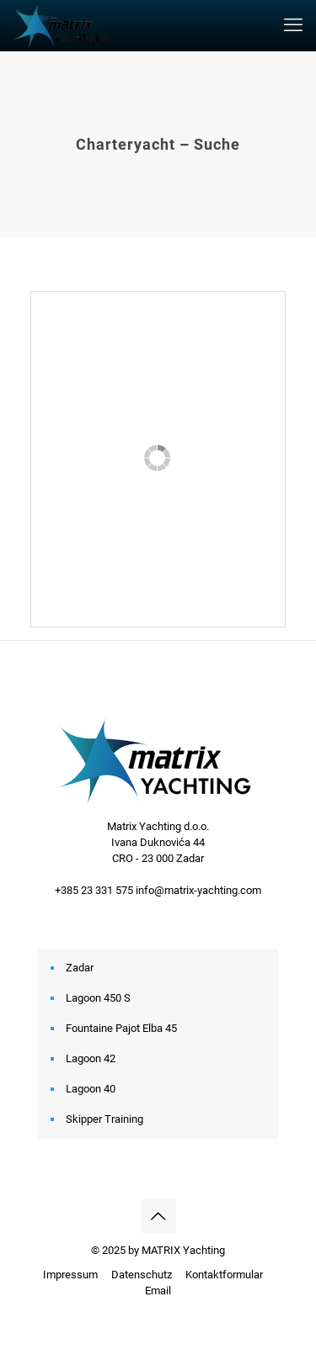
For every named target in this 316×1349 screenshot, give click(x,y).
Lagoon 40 (90, 1088)
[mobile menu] (293, 25)
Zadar (80, 967)
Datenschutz (141, 1274)
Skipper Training (104, 1119)
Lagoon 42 (90, 1058)
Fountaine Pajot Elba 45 (121, 1028)
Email (158, 1290)
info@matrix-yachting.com (198, 890)
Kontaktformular (224, 1274)
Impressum (70, 1274)
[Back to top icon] (158, 1216)
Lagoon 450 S (98, 998)
